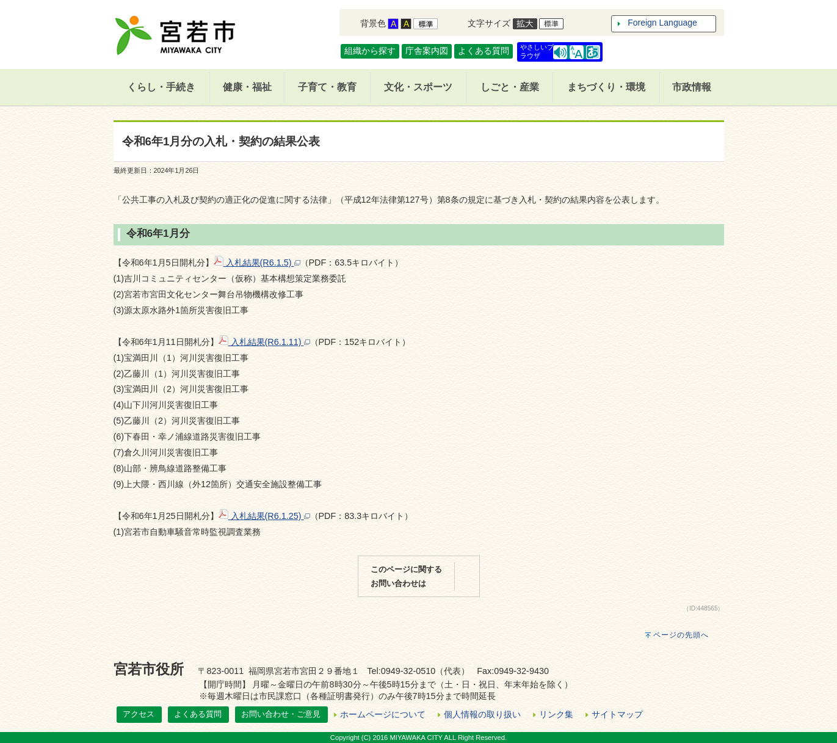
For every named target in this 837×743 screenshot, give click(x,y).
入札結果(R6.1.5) (257, 262)
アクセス (138, 714)
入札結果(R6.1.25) (264, 516)
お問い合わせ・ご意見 (281, 714)
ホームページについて (383, 714)
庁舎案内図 (426, 51)
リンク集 (556, 714)
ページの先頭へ (681, 635)
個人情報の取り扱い (482, 714)
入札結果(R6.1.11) (264, 342)
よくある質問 (483, 51)
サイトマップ (617, 714)
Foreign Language (662, 22)
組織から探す (370, 51)
